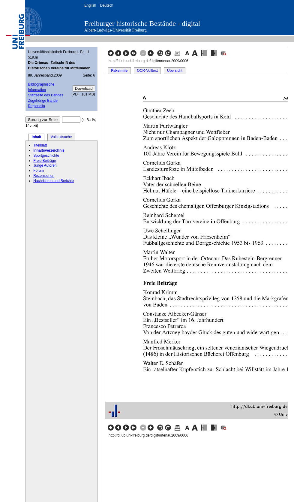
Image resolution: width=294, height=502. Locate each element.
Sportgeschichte (46, 155)
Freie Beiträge (44, 161)
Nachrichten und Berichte (53, 181)
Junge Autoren (44, 165)
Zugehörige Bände (43, 100)
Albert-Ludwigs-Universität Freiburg (115, 30)
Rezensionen (43, 176)
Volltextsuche (61, 137)
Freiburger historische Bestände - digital (142, 23)
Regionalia (36, 106)
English (90, 5)
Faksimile (119, 70)
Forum (38, 170)
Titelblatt (40, 145)
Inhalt (36, 137)
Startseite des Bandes (45, 95)
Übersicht (174, 70)
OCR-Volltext (147, 70)
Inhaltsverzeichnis (48, 150)
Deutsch (106, 5)
